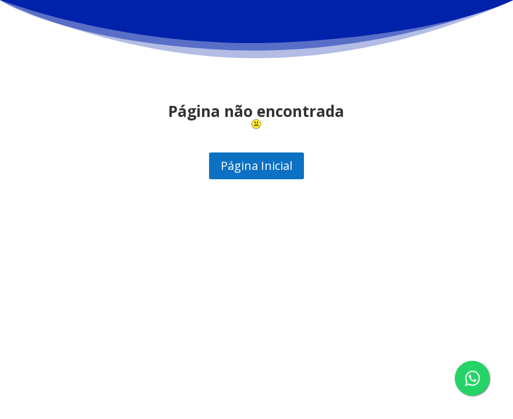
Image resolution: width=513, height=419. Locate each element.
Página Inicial (256, 165)
